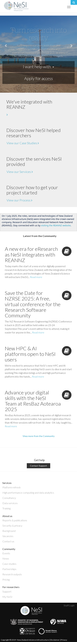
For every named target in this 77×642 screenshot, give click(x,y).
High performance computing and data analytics (28, 492)
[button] (6, 54)
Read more (36, 276)
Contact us (8, 541)
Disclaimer (55, 640)
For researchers (10, 586)
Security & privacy (12, 525)
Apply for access (38, 78)
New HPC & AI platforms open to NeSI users (30, 354)
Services (7, 482)
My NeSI (7, 596)
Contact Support (38, 465)
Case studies (9, 563)
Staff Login (69, 605)
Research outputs (12, 574)
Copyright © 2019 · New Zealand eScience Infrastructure (25, 640)
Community (8, 548)
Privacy (64, 640)
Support (6, 591)
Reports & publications (14, 520)
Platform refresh (11, 487)
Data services (10, 503)
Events (6, 553)
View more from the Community (39, 436)
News (5, 558)
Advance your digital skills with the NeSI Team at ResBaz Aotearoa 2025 (33, 400)
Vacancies (7, 536)
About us (7, 515)
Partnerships (9, 569)
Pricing (6, 579)
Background (9, 530)
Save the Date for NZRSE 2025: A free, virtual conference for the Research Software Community (32, 304)
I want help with (38, 66)
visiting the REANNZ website (56, 225)
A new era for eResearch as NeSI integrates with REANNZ (31, 254)
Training (6, 508)
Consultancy (9, 497)
